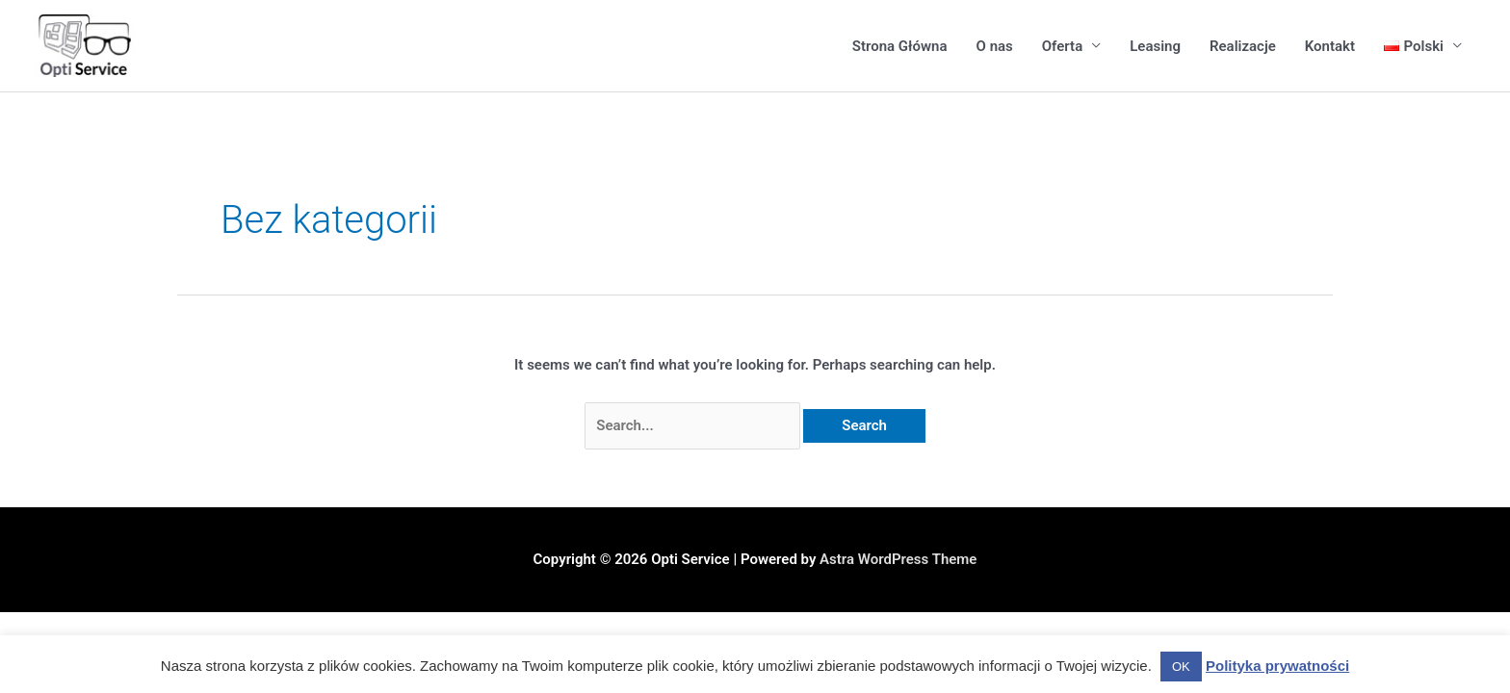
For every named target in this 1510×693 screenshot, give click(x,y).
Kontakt (1330, 46)
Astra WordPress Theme (898, 559)
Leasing (1155, 46)
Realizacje (1243, 46)
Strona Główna (900, 46)
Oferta (1062, 46)
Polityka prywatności (1277, 665)
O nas (994, 46)
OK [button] (1181, 666)
